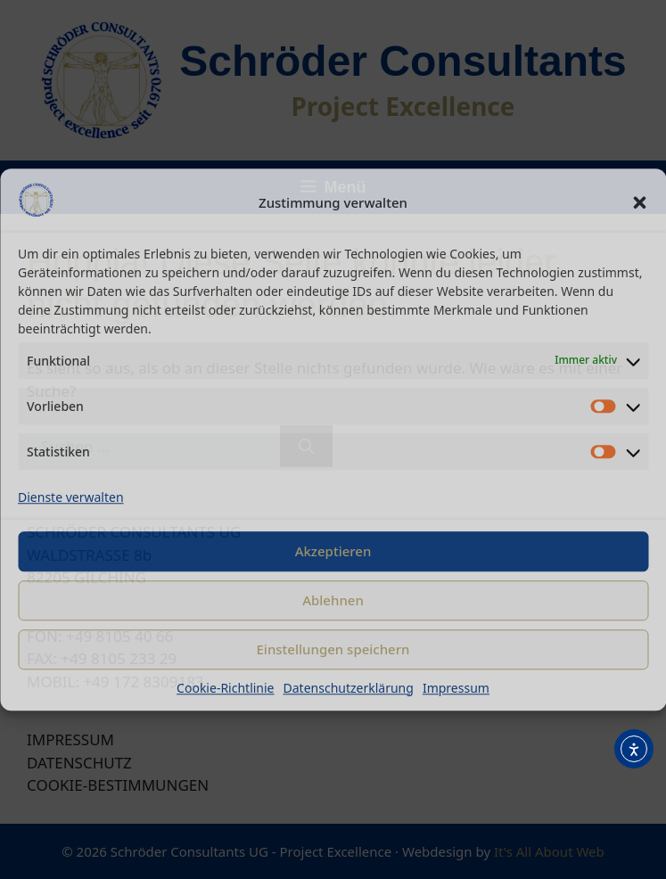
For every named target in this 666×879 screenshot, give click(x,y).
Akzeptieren (333, 551)
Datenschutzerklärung (349, 687)
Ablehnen (333, 600)
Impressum (456, 687)
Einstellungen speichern (333, 649)
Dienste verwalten (71, 497)
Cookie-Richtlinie (225, 687)
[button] (639, 203)
